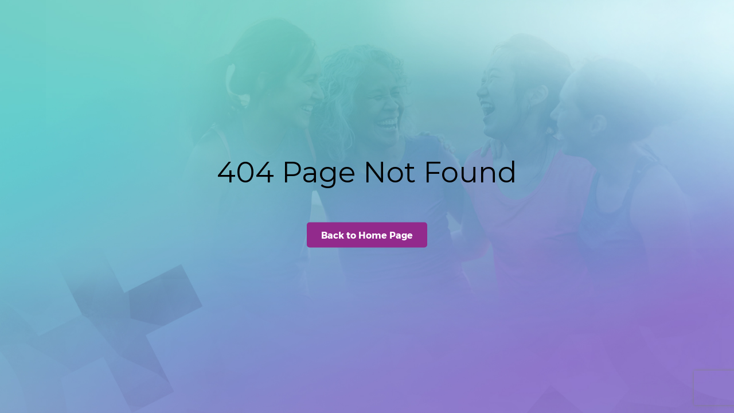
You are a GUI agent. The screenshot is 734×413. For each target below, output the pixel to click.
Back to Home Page (367, 234)
